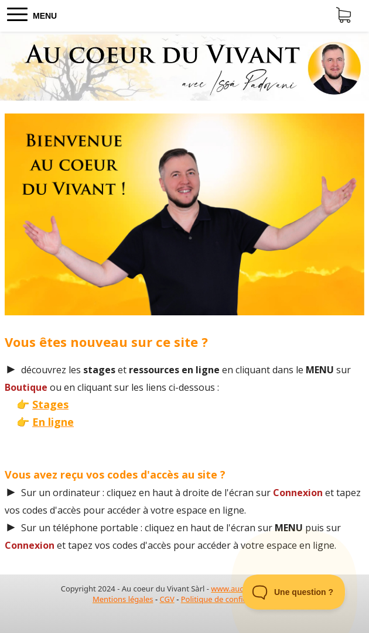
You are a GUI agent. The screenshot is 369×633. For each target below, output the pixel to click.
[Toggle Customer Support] (294, 592)
